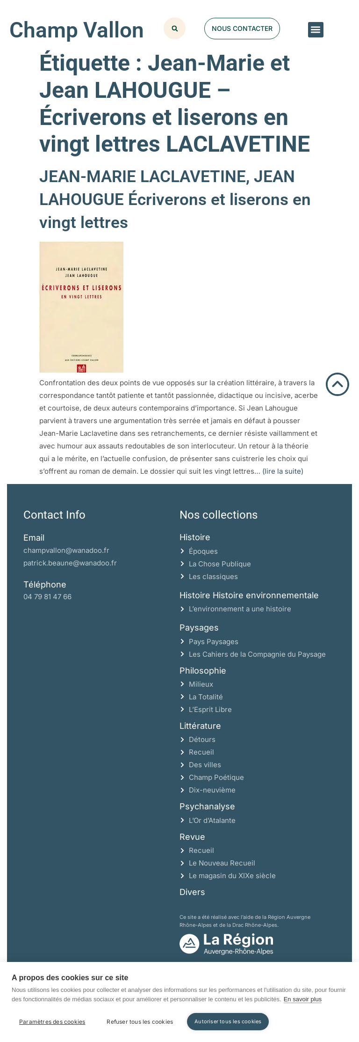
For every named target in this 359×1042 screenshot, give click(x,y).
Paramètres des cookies (52, 1021)
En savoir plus (303, 999)
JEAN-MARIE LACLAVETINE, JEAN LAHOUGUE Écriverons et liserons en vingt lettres (175, 199)
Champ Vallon (76, 30)
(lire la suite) (282, 471)
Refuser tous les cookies (140, 1021)
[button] (315, 29)
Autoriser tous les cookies (227, 1021)
